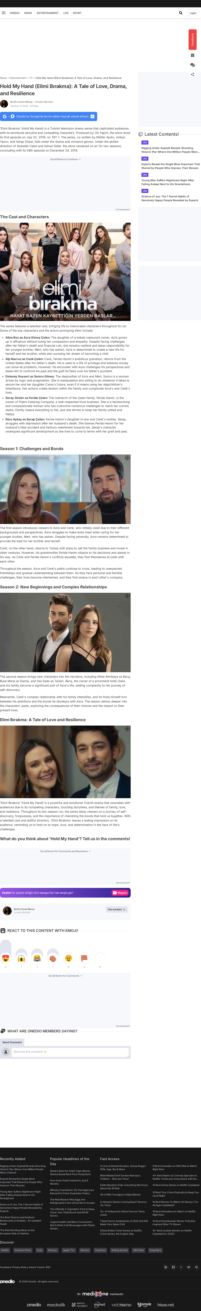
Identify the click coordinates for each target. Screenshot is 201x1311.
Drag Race (155, 1250)
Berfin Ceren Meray (31, 101)
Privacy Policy (20, 1267)
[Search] (180, 12)
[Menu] (3, 13)
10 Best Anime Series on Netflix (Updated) (176, 1185)
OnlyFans (100, 1250)
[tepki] (5, 958)
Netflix (5, 1250)
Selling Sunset (119, 1250)
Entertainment (18, 77)
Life (145, 142)
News (3, 77)
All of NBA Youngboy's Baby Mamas (120, 1194)
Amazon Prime (23, 1250)
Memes (85, 1250)
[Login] (193, 13)
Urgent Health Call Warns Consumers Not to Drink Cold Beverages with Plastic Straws (72, 1225)
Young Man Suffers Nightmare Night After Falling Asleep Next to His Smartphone (167, 182)
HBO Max (138, 1250)
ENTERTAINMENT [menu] (48, 12)
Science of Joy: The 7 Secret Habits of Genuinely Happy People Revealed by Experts (169, 198)
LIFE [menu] (66, 12)
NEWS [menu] (28, 12)
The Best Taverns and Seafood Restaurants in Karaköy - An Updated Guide (20, 1220)
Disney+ (52, 1250)
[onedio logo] (7, 1281)
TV (31, 77)
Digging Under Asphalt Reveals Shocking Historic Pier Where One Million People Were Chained (169, 150)
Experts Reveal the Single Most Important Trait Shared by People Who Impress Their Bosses (170, 165)
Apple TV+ (69, 1250)
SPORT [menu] (77, 12)
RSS (48, 1267)
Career (41, 1267)
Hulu (39, 1250)
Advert (32, 1267)
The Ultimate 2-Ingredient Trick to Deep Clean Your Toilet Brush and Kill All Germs (72, 1212)
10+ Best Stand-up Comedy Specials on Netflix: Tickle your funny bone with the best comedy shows (175, 1179)
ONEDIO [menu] (15, 12)
